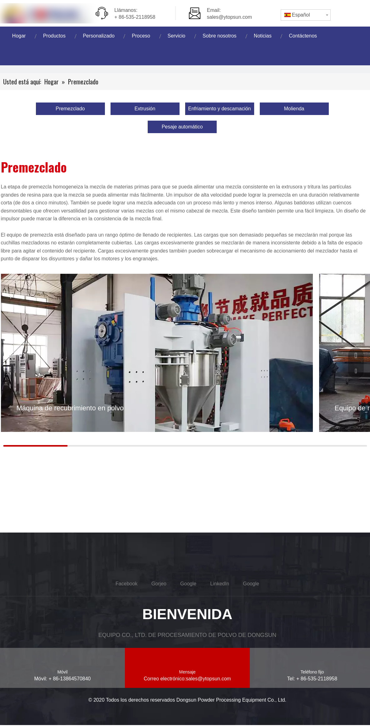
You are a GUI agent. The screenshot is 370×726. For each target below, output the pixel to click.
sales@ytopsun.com (229, 17)
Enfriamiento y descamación (219, 108)
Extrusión (145, 108)
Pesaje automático (182, 126)
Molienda (294, 108)
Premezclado (70, 108)
